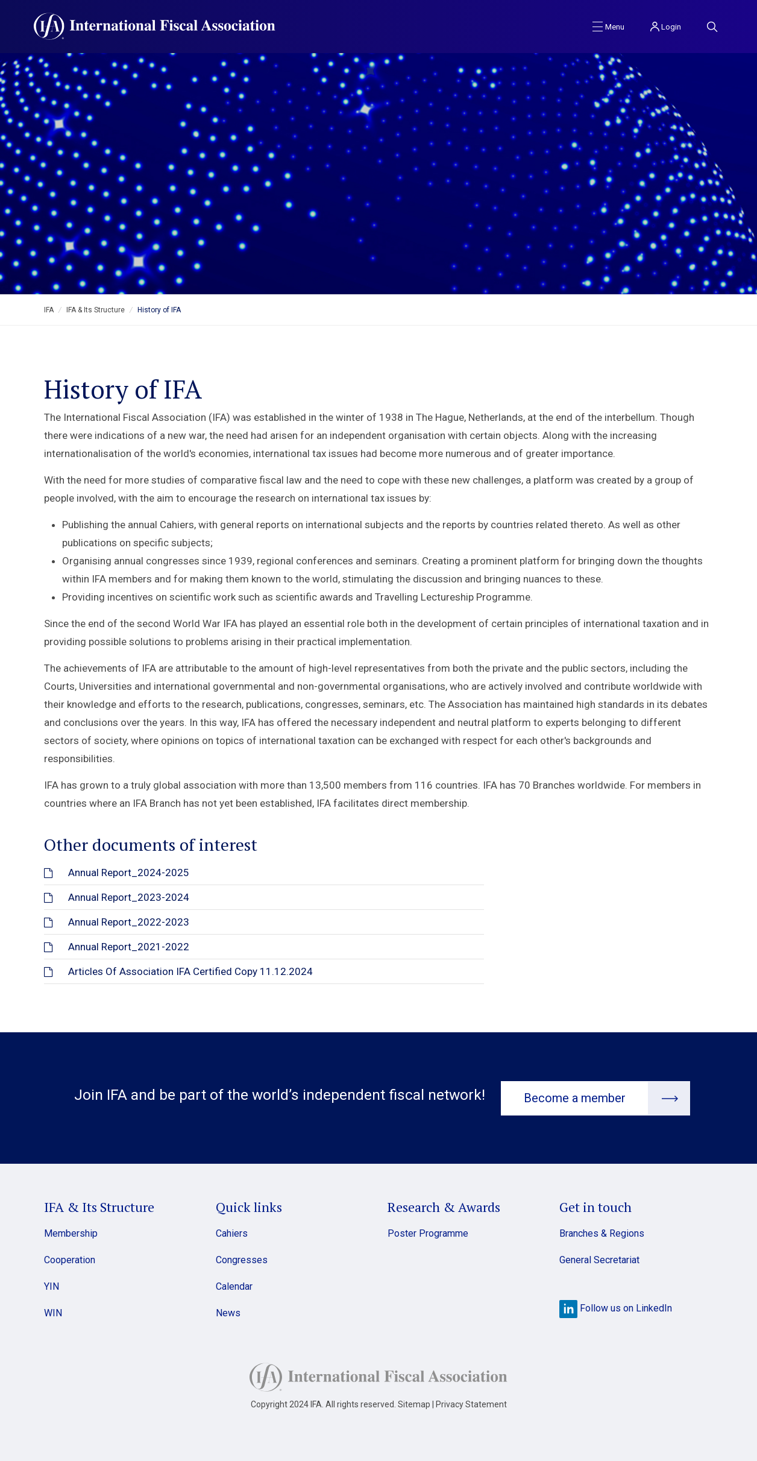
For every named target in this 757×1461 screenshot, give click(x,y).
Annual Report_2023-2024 (128, 897)
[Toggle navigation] (608, 26)
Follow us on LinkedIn (615, 1307)
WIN (53, 1312)
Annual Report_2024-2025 (128, 872)
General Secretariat (599, 1259)
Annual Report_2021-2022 (128, 947)
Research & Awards (444, 1206)
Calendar (234, 1286)
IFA (49, 310)
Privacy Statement (471, 1404)
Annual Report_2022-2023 (128, 922)
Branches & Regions (601, 1233)
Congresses (242, 1259)
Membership (71, 1233)
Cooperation (69, 1259)
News (228, 1312)
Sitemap (414, 1404)
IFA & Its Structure (95, 310)
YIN (51, 1286)
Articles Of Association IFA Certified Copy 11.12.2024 (190, 971)
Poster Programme (428, 1233)
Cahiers (232, 1233)
